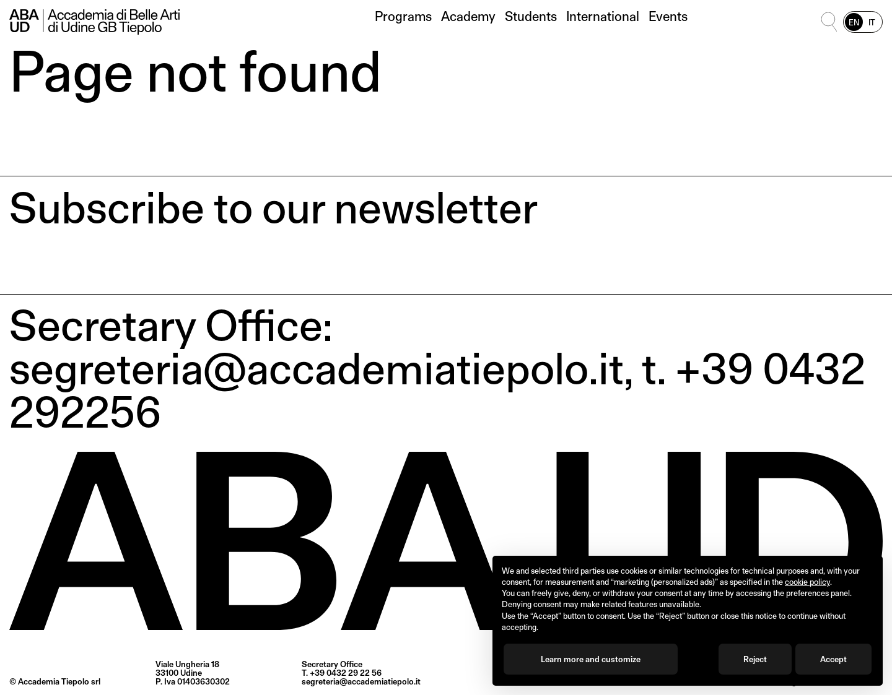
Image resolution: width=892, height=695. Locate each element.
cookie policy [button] (807, 582)
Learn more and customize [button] (591, 659)
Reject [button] (755, 659)
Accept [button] (833, 659)
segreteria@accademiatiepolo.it (361, 681)
